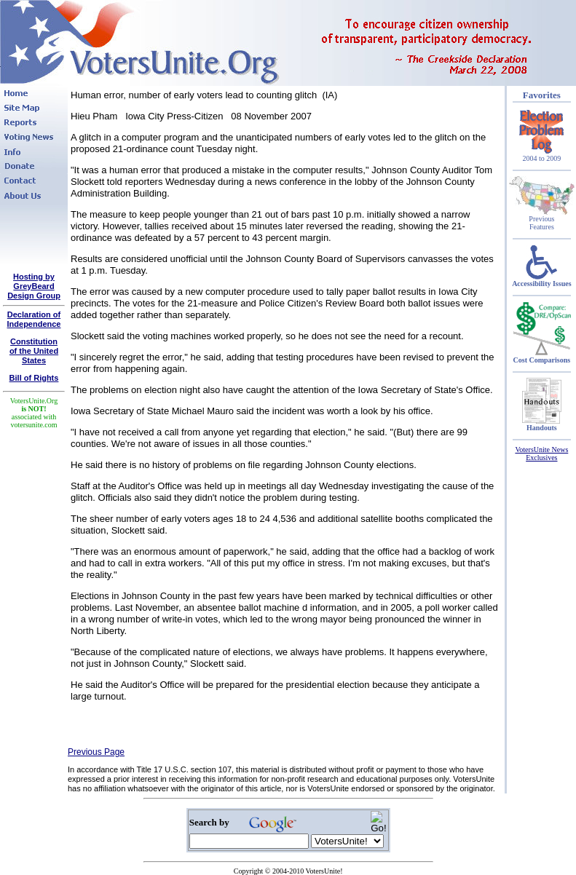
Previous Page (96, 752)
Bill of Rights (34, 377)
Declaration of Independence (34, 319)
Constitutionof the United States (33, 351)
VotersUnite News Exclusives (541, 454)
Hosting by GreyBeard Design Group (33, 286)
